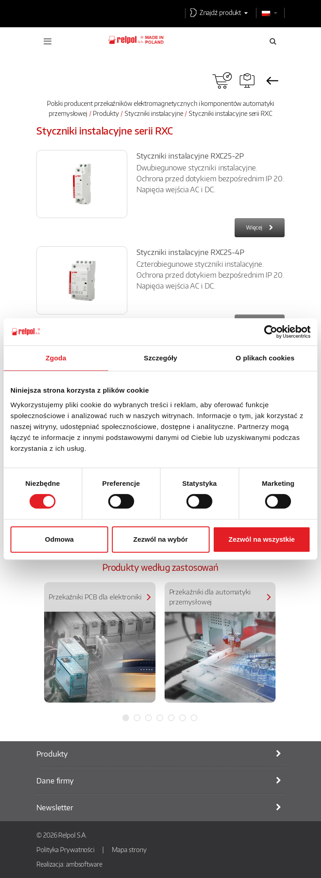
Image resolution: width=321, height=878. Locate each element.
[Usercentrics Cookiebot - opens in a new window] (271, 332)
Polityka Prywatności (65, 849)
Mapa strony (129, 849)
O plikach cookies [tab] (265, 358)
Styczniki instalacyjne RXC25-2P (190, 155)
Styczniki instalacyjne (154, 113)
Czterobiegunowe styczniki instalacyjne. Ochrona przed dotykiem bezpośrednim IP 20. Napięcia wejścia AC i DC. (210, 274)
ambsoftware (84, 864)
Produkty (106, 113)
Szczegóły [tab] (160, 358)
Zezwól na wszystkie (262, 539)
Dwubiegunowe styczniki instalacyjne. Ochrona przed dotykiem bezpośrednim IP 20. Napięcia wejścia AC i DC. (210, 178)
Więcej (254, 227)
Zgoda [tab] (55, 358)
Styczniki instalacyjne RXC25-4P (190, 252)
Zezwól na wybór (160, 539)
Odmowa (59, 539)
